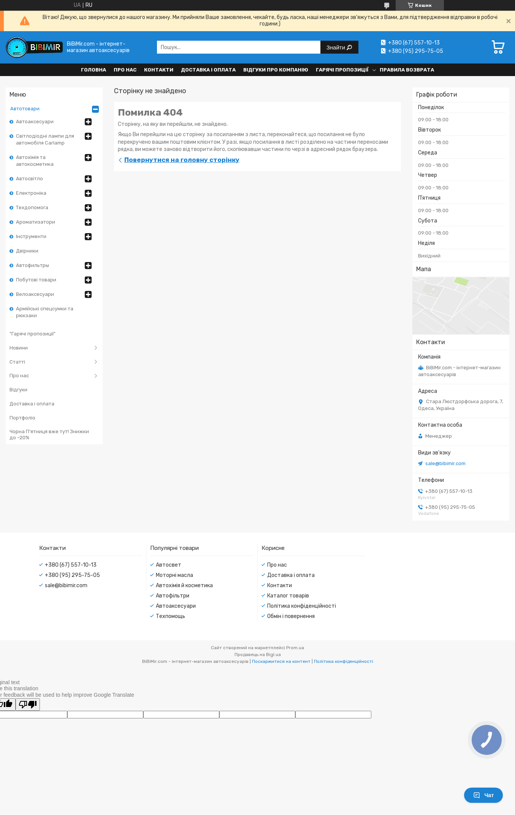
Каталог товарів (288, 596)
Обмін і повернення (291, 616)
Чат (483, 795)
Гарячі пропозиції (342, 70)
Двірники (27, 251)
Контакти (158, 70)
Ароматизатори (35, 222)
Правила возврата (407, 70)
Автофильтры (32, 265)
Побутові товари (36, 280)
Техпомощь (170, 616)
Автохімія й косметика (184, 585)
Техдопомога (32, 207)
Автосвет (168, 565)
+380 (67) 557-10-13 (71, 565)
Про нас (125, 70)
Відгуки (18, 389)
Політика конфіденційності (301, 606)
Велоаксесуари (35, 294)
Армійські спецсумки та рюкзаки (44, 312)
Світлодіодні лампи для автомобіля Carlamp (45, 139)
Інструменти (31, 236)
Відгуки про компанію (275, 70)
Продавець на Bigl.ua (258, 654)
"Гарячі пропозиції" (32, 334)
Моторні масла (174, 575)
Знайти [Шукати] (336, 47)
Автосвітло (29, 178)
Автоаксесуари (35, 121)
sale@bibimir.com (445, 463)
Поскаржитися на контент (281, 661)
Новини (19, 348)
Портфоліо (22, 418)
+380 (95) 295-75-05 (72, 575)
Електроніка (31, 193)
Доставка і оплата (208, 70)
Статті (17, 362)
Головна (93, 70)
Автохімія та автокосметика (35, 160)
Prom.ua (295, 647)
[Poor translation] (28, 704)
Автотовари (25, 108)
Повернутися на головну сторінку (181, 160)
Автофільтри (172, 596)
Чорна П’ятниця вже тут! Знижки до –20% (49, 434)
